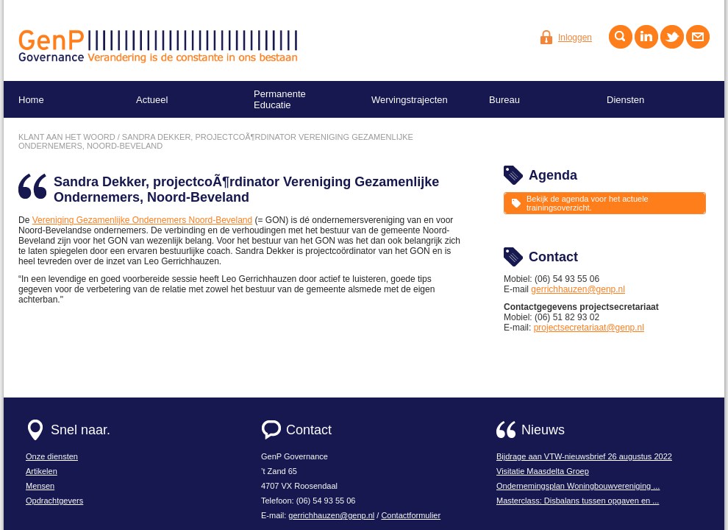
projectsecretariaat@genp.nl (589, 327)
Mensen (40, 485)
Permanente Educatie (280, 99)
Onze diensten (52, 456)
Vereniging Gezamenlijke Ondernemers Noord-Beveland (142, 220)
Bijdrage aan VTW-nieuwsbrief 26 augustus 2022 (584, 456)
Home (31, 99)
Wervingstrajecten (409, 99)
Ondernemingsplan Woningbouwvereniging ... (578, 485)
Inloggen (575, 37)
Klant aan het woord (66, 136)
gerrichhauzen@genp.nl (578, 289)
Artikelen (41, 471)
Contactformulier (410, 515)
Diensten (625, 99)
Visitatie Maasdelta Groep (542, 471)
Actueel (152, 99)
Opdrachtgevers (54, 500)
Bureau (504, 99)
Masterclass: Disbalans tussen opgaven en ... (577, 500)
